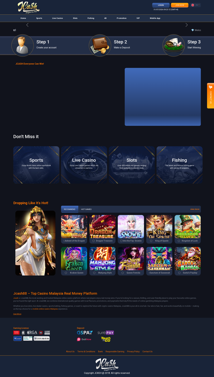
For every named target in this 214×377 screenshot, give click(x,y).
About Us (70, 351)
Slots (75, 18)
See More (17, 314)
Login (161, 5)
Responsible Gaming (115, 351)
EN (194, 5)
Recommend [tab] (69, 209)
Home (23, 18)
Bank (100, 351)
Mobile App (155, 18)
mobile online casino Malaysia (45, 309)
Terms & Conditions (86, 351)
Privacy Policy (133, 351)
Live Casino (57, 18)
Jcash (15, 298)
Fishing (91, 18)
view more (194, 209)
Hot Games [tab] (86, 209)
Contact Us (148, 351)
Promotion (121, 18)
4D (105, 18)
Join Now (179, 5)
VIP (138, 18)
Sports (39, 18)
